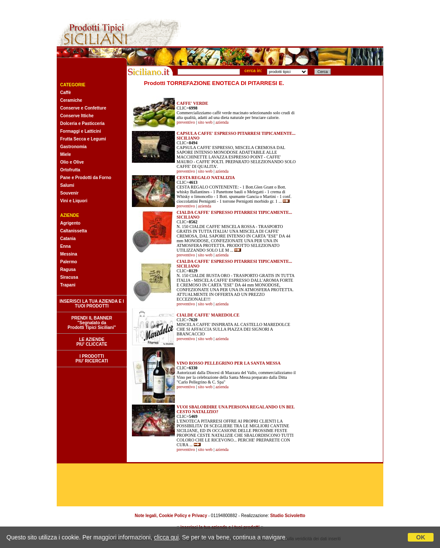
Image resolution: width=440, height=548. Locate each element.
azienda (222, 122)
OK (420, 537)
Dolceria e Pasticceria (82, 123)
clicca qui (166, 537)
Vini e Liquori (73, 200)
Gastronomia (73, 146)
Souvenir (69, 193)
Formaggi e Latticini (80, 131)
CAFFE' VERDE (192, 103)
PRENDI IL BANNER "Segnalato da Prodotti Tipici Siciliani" (91, 323)
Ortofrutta (70, 169)
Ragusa (68, 269)
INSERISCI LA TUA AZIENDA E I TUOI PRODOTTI (91, 303)
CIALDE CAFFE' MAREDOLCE (208, 315)
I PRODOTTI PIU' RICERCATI (92, 358)
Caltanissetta (73, 230)
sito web (205, 122)
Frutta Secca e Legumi (83, 139)
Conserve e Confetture (83, 108)
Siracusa (69, 277)
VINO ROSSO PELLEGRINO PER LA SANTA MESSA (229, 363)
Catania (68, 238)
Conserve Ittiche (77, 115)
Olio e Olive (72, 162)
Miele (65, 154)
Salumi (67, 185)
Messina (68, 254)
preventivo (186, 122)
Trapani (68, 285)
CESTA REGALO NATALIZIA (206, 177)
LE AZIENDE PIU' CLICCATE (91, 342)
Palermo (68, 261)
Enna (65, 246)
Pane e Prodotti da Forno (85, 177)
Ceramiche (71, 100)
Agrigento (70, 223)
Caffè (65, 92)
